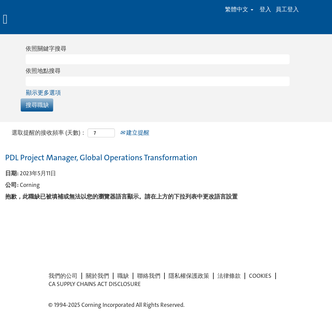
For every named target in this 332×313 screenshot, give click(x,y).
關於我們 (97, 276)
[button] (55, 20)
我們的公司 (63, 276)
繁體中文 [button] (239, 9)
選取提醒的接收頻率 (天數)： (49, 132)
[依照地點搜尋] (158, 81)
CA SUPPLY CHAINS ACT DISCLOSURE (95, 284)
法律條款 (229, 276)
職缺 (123, 276)
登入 (265, 9)
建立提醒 (134, 132)
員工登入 (287, 9)
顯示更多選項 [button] (43, 92)
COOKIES (260, 276)
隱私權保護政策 (189, 276)
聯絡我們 (148, 276)
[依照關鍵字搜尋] (158, 59)
